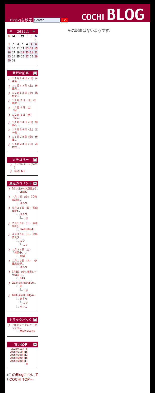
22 (35, 52)
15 (35, 48)
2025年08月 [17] (19, 360)
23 (9, 56)
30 (9, 60)
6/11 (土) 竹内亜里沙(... (25, 188)
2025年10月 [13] (19, 354)
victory (23, 191)
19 (22, 52)
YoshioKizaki (27, 229)
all (27, 364)
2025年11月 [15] (19, 351)
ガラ (22, 240)
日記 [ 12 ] (19, 171)
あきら (23, 298)
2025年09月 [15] (19, 357)
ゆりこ (23, 306)
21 (31, 52)
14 (31, 48)
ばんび (23, 203)
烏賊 (22, 255)
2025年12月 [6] (19, 348)
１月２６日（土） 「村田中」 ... (23, 251)
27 (27, 56)
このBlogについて (23, 375)
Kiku (22, 278)
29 (35, 56)
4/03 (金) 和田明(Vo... (24, 295)
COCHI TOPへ (20, 379)
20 (27, 52)
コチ (25, 218)
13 (27, 48)
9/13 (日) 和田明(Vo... (24, 282)
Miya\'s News (27, 331)
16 (9, 52)
